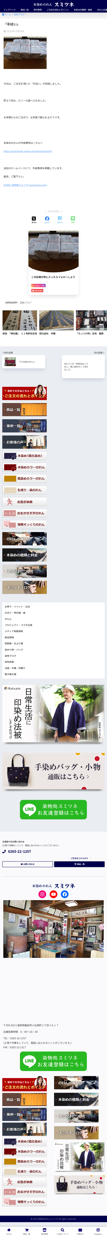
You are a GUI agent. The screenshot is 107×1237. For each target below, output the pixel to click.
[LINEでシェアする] (73, 220)
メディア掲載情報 (14, 632)
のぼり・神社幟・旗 (16, 613)
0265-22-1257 (16, 855)
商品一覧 (79, 868)
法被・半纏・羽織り (16, 671)
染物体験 (9, 664)
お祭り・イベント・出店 (18, 606)
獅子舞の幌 (11, 677)
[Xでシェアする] (34, 220)
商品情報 (9, 639)
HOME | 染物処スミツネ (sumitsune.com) (27, 185)
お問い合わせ (28, 868)
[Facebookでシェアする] (47, 220)
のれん (8, 619)
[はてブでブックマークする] (60, 220)
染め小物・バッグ (14, 652)
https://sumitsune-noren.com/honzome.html (30, 151)
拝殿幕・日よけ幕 (14, 645)
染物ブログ (25, 302)
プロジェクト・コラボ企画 (19, 626)
